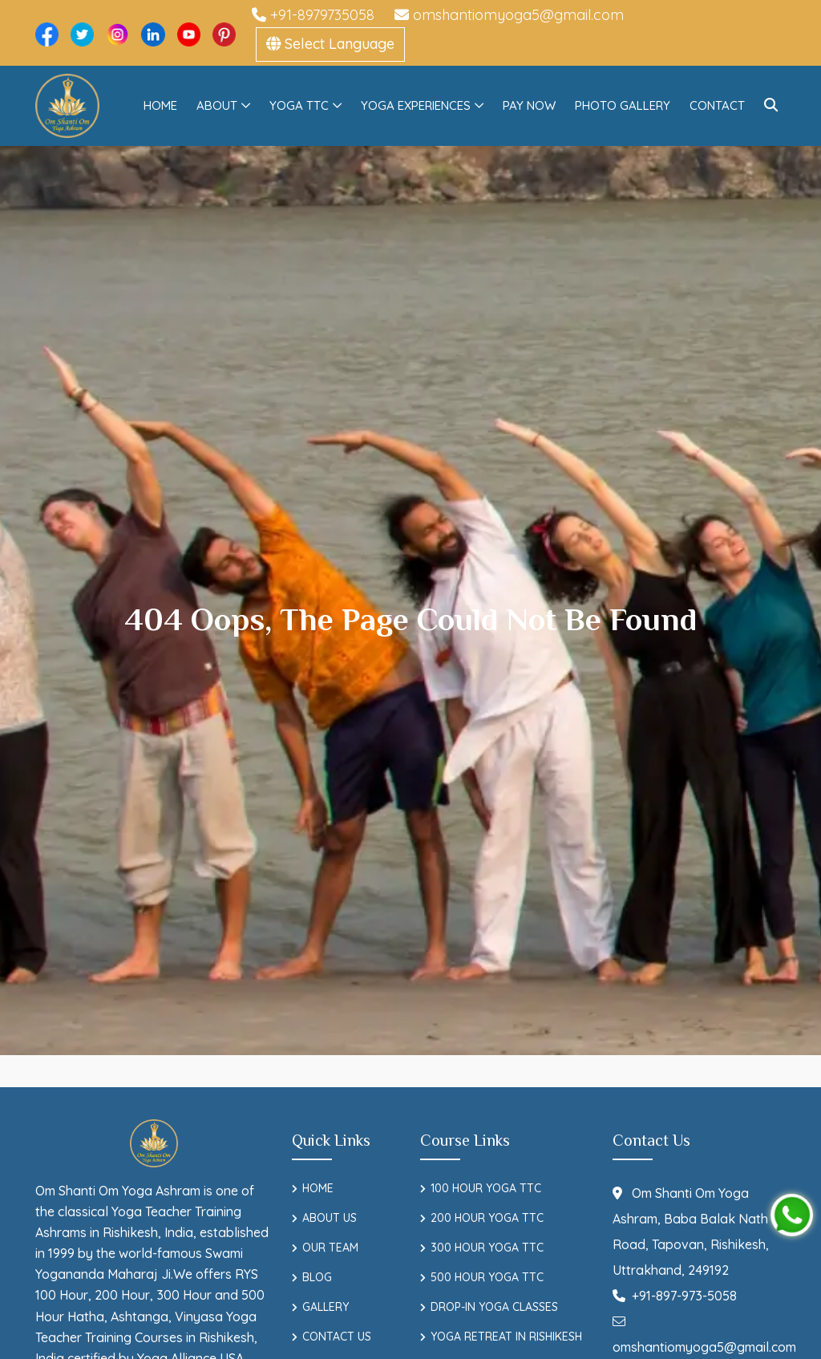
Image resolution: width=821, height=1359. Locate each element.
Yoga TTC (299, 105)
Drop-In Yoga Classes (494, 1306)
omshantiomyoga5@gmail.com (509, 15)
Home (160, 105)
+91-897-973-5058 (675, 1296)
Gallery (325, 1306)
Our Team (330, 1247)
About (216, 105)
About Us (329, 1218)
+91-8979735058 (313, 15)
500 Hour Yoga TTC (487, 1277)
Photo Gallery (622, 105)
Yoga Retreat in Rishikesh (506, 1336)
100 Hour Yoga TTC (486, 1188)
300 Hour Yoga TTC (487, 1247)
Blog (317, 1277)
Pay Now (529, 105)
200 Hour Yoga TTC (487, 1218)
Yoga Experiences (416, 105)
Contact (717, 105)
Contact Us (336, 1336)
